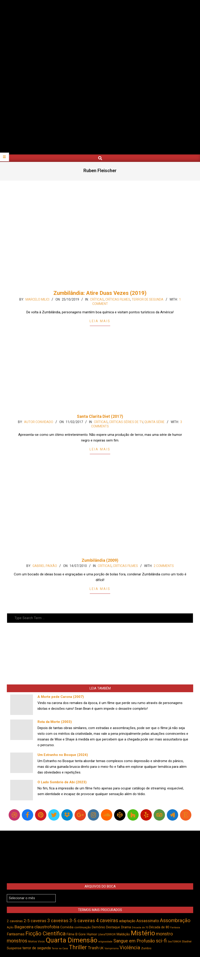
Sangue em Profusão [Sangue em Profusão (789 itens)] (134, 941)
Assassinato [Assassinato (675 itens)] (147, 920)
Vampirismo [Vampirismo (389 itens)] (112, 948)
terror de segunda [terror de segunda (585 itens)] (36, 948)
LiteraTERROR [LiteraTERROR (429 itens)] (107, 934)
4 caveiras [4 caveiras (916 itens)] (107, 920)
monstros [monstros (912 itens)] (17, 941)
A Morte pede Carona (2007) (61, 697)
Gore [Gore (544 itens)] (82, 934)
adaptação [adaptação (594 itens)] (127, 921)
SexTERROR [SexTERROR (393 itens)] (174, 941)
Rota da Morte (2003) (55, 722)
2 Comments (164, 566)
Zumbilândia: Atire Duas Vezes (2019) (100, 293)
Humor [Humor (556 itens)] (92, 934)
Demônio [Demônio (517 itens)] (98, 927)
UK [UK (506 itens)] (102, 948)
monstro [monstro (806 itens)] (164, 934)
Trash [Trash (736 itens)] (93, 947)
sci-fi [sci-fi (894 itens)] (161, 941)
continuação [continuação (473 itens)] (82, 927)
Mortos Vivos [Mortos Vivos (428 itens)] (36, 941)
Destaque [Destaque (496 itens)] (113, 927)
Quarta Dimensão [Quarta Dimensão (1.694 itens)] (71, 940)
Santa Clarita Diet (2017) (100, 416)
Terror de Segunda (147, 299)
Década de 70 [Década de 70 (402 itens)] (140, 927)
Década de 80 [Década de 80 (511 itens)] (159, 927)
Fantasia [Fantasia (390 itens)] (175, 927)
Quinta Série (154, 422)
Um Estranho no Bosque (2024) (63, 755)
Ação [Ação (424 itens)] (10, 927)
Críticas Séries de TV (126, 422)
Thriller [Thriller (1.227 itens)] (78, 947)
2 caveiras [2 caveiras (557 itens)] (15, 921)
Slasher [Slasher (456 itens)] (187, 941)
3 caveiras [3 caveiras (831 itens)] (57, 920)
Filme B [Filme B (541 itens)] (72, 934)
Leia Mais (100, 321)
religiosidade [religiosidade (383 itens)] (105, 941)
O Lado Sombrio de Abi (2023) (62, 782)
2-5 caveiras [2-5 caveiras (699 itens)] (35, 920)
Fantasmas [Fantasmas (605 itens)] (16, 934)
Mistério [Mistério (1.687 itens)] (143, 933)
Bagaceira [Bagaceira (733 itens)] (23, 926)
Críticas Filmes (117, 299)
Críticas (97, 299)
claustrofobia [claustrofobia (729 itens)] (46, 926)
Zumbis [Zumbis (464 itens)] (146, 948)
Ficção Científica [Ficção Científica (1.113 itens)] (45, 933)
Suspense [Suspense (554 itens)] (14, 948)
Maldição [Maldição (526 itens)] (123, 934)
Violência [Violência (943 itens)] (130, 947)
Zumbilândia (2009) (100, 560)
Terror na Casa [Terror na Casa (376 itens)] (60, 948)
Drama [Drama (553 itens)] (126, 927)
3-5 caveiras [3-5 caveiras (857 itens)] (82, 920)
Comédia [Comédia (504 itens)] (66, 927)
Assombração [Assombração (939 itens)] (175, 920)
